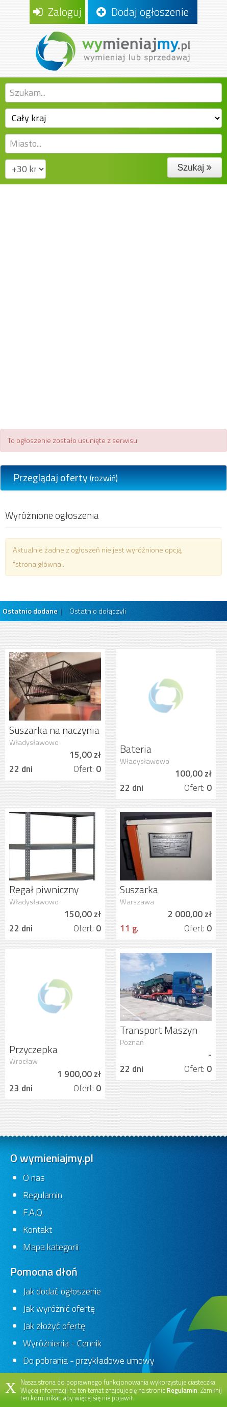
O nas (34, 1177)
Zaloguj (57, 12)
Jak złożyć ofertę (54, 1326)
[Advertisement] (113, 302)
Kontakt (37, 1229)
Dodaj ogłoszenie (142, 12)
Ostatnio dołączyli (97, 611)
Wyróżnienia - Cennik (62, 1343)
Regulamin (42, 1195)
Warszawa (137, 901)
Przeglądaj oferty (65, 477)
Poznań (132, 1042)
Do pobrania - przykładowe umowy (89, 1360)
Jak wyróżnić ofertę (59, 1308)
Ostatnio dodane (30, 611)
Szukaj (195, 167)
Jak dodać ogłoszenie (62, 1291)
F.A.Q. (33, 1212)
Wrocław (23, 1061)
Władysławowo (34, 742)
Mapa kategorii (51, 1247)
